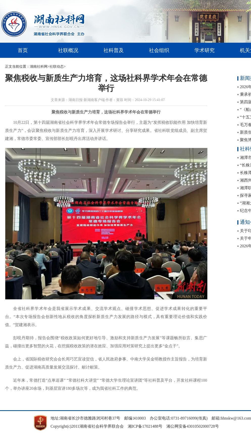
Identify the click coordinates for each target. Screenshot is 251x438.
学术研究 (204, 50)
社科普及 (114, 50)
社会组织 (159, 50)
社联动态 (56, 66)
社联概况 (68, 50)
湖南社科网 (38, 66)
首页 (23, 50)
